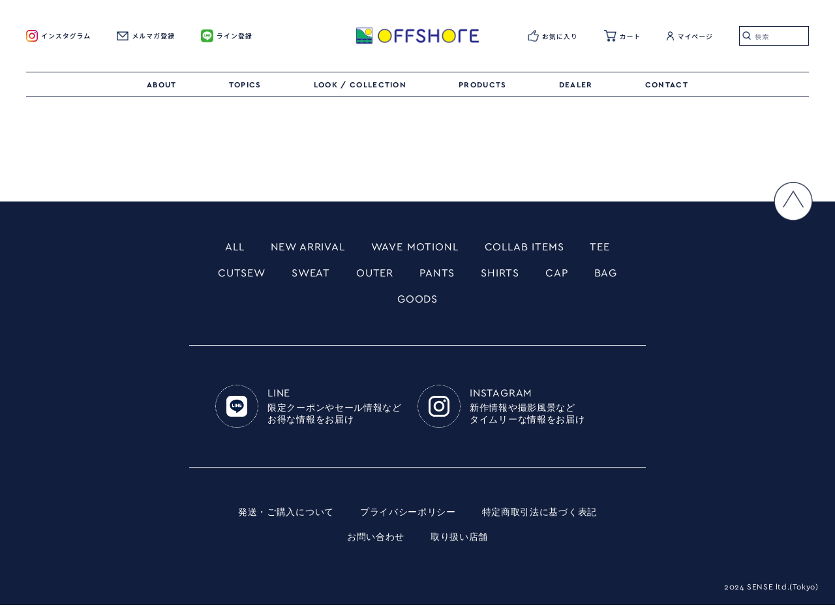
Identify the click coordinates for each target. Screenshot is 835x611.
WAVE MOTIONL (415, 248)
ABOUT (162, 85)
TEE (612, 248)
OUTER (374, 276)
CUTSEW (233, 276)
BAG (615, 276)
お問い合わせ (375, 543)
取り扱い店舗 (459, 543)
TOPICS (245, 85)
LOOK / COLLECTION (360, 85)
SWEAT (306, 276)
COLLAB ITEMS (532, 248)
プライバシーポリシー (408, 518)
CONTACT (666, 85)
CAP (564, 276)
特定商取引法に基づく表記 (539, 518)
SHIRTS (505, 276)
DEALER (576, 85)
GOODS (417, 304)
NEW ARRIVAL (301, 248)
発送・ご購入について (286, 518)
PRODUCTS (483, 85)
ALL (223, 248)
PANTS (438, 276)
